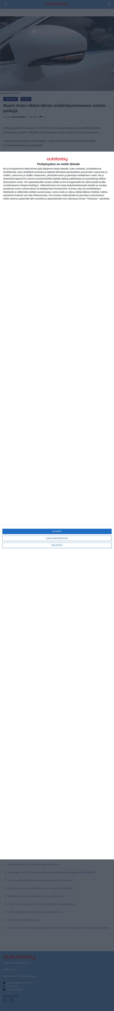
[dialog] (57, 505)
